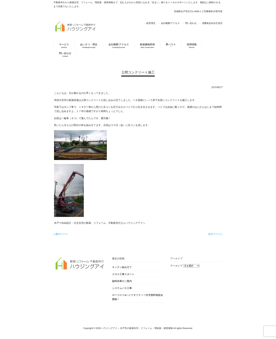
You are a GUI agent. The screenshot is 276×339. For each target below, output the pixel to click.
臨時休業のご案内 (122, 281)
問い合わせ (191, 23)
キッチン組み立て (122, 267)
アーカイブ (176, 265)
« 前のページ (61, 234)
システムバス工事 (122, 288)
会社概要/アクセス (170, 23)
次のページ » (215, 234)
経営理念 (150, 23)
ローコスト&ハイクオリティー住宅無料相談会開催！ (137, 297)
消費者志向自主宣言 (212, 23)
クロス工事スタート (123, 274)
